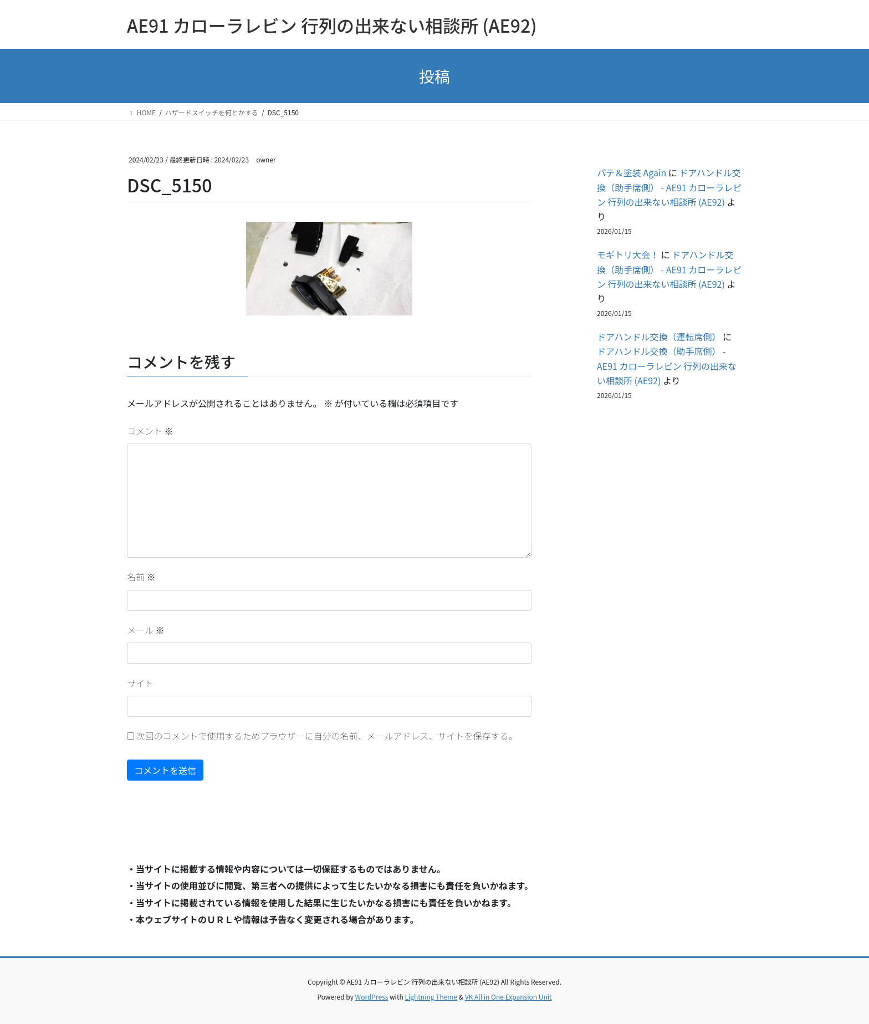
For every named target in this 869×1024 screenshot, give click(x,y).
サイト (140, 683)
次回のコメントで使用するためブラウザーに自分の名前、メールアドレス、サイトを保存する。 (327, 735)
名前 (141, 576)
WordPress (372, 996)
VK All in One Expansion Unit (508, 996)
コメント (150, 430)
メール (146, 629)
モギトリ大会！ (628, 254)
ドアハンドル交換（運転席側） (658, 336)
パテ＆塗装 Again (631, 172)
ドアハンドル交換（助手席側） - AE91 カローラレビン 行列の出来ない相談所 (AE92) (669, 187)
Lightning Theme (431, 996)
